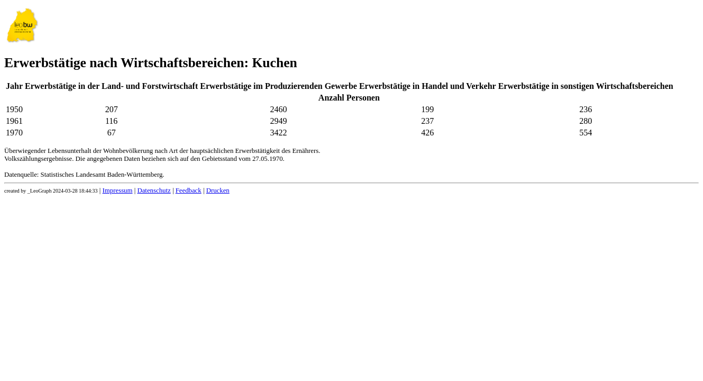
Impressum (118, 190)
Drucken (218, 190)
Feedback (189, 190)
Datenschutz (153, 190)
